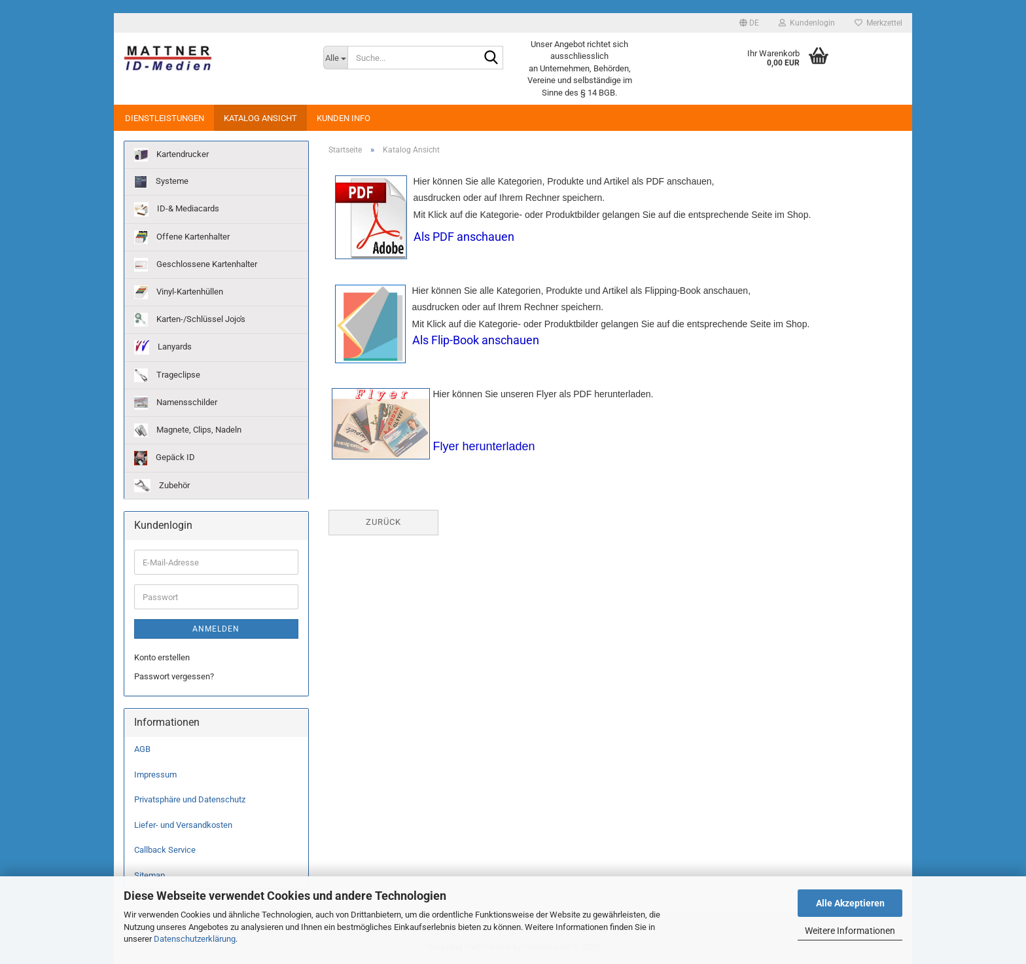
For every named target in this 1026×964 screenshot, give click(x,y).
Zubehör (162, 485)
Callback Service (165, 850)
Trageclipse (167, 375)
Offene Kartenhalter (182, 237)
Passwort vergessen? (174, 676)
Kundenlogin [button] (807, 22)
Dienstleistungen (164, 118)
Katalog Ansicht (260, 118)
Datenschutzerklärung (195, 939)
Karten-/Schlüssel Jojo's (189, 320)
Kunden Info (343, 118)
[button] (749, 23)
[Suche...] (335, 57)
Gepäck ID (164, 458)
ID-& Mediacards (176, 209)
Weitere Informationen (850, 930)
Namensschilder (175, 403)
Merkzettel (878, 22)
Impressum (155, 774)
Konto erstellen (162, 657)
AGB (142, 749)
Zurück (383, 522)
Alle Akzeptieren (850, 903)
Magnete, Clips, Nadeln (187, 430)
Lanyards (163, 347)
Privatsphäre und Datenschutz (189, 799)
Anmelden (215, 629)
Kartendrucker (171, 155)
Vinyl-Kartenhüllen (178, 292)
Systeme (161, 181)
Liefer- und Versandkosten (183, 825)
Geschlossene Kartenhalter (195, 265)
